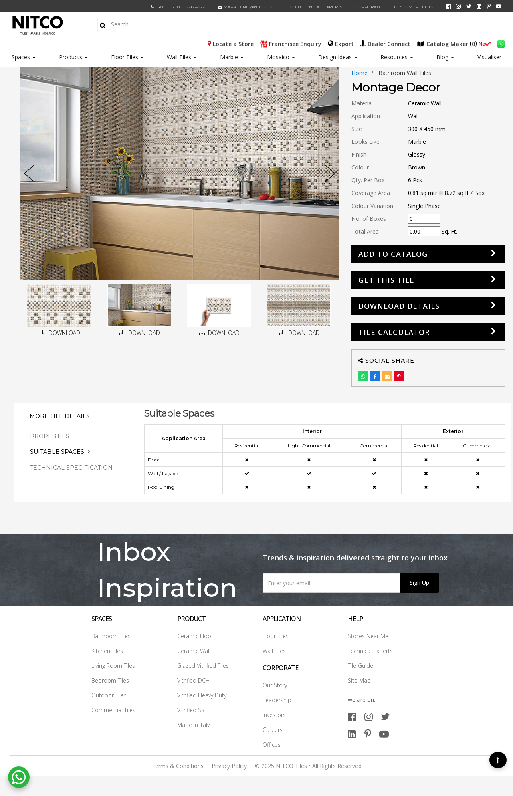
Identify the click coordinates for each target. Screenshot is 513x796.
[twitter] (468, 6)
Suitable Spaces (57, 451)
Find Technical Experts (313, 7)
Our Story (275, 685)
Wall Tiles (182, 57)
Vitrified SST (192, 710)
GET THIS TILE (386, 280)
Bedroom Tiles (110, 680)
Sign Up (419, 582)
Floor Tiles (127, 57)
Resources (396, 57)
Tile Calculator (394, 332)
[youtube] (498, 6)
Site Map (359, 680)
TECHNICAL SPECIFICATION (71, 467)
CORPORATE (368, 7)
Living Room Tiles (113, 665)
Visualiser (489, 57)
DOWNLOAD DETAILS (399, 306)
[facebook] (448, 6)
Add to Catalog (393, 254)
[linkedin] (479, 6)
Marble (232, 57)
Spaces (21, 57)
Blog (445, 57)
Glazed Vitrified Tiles (203, 665)
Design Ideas (337, 57)
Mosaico (281, 57)
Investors (274, 715)
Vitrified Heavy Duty (201, 695)
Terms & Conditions (177, 766)
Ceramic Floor (195, 636)
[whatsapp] (501, 43)
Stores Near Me (368, 636)
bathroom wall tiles (404, 73)
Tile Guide (360, 665)
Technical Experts (370, 651)
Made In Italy (193, 725)
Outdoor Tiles (109, 695)
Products (70, 57)
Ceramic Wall (193, 651)
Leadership (277, 700)
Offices (272, 744)
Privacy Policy (229, 766)
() (448, 43)
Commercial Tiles (113, 710)
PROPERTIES (49, 436)
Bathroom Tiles (111, 636)
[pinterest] (489, 6)
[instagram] (458, 6)
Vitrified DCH (193, 680)
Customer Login (414, 7)
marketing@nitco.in (245, 7)
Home (359, 73)
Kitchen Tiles (107, 651)
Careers (273, 730)
